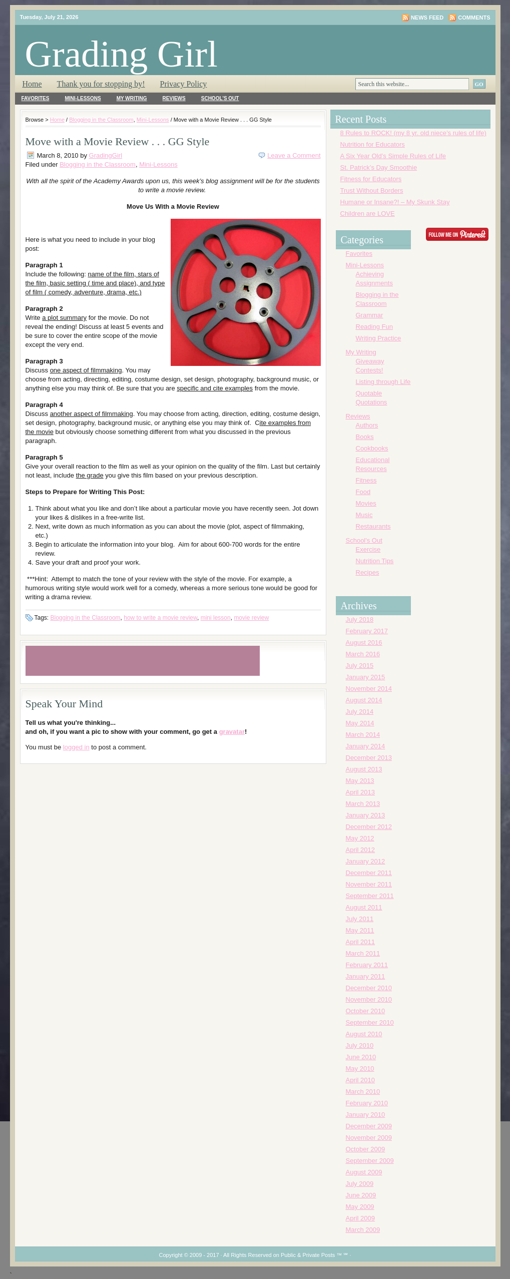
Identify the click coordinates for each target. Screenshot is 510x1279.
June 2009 (361, 1195)
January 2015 (365, 677)
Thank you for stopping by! (101, 84)
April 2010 (360, 1080)
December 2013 (369, 757)
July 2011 (360, 919)
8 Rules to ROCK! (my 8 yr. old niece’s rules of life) (413, 133)
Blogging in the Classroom (101, 120)
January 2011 (365, 976)
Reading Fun (374, 326)
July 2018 (360, 619)
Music (364, 515)
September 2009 (370, 1160)
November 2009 (369, 1137)
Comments (474, 18)
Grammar (369, 315)
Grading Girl (121, 54)
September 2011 (370, 896)
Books (365, 437)
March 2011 (363, 953)
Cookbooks (372, 448)
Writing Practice (378, 338)
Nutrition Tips (375, 561)
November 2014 (369, 688)
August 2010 (364, 1034)
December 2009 (369, 1126)
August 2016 (364, 642)
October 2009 (365, 1149)
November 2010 (369, 999)
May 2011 (360, 930)
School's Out (220, 98)
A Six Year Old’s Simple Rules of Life (393, 156)
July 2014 (360, 711)
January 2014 (365, 746)
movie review (251, 617)
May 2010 (360, 1068)
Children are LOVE (367, 213)
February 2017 (367, 631)
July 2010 (360, 1045)
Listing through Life (383, 381)
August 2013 (364, 769)
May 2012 (360, 838)
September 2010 (370, 1022)
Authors (367, 425)
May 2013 (360, 780)
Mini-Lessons (83, 98)
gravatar (232, 731)
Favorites (36, 98)
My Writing (132, 98)
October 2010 (365, 1011)
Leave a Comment (293, 155)
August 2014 (364, 700)
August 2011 (364, 907)
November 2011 (369, 884)
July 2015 (360, 665)
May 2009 (360, 1206)
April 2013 (360, 792)
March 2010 (363, 1091)
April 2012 (360, 850)
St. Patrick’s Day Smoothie (378, 167)
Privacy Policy (183, 84)
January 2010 (365, 1114)
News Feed (427, 18)
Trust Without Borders (371, 190)
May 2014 (360, 723)
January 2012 (365, 861)
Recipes (367, 572)
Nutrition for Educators (372, 144)
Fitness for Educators (371, 179)
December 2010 (369, 988)
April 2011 (360, 942)
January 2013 (365, 815)
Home (32, 84)
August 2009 (364, 1172)
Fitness (366, 480)
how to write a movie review (160, 617)
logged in (76, 747)
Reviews (174, 98)
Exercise (368, 549)
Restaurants (373, 526)
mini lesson (216, 617)
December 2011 (369, 873)
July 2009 (360, 1183)
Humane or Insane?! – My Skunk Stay (395, 202)
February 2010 (367, 1103)
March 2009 (363, 1229)
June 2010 (361, 1057)
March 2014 (363, 734)
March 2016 (363, 654)
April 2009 (360, 1218)
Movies (366, 503)
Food (363, 492)
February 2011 (367, 965)
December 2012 (369, 826)
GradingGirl (105, 155)
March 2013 (363, 803)
